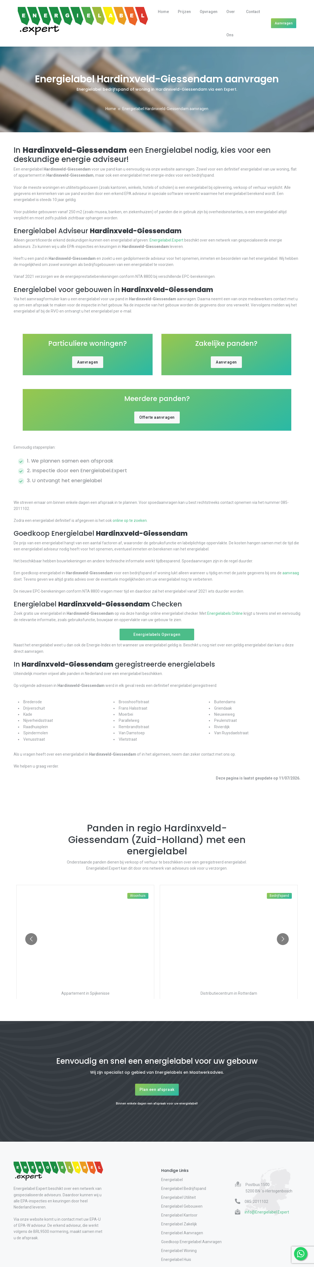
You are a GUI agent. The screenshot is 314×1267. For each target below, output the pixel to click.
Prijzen (184, 11)
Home (163, 11)
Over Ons (230, 23)
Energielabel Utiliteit (178, 1197)
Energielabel (172, 1179)
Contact (253, 11)
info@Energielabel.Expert (267, 1212)
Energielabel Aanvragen (182, 1233)
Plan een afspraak (157, 1089)
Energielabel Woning (179, 1250)
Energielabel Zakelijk (179, 1224)
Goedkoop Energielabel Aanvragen (191, 1242)
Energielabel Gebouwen (181, 1206)
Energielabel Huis (176, 1259)
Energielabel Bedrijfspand (183, 1188)
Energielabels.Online (225, 613)
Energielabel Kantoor (179, 1215)
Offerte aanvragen (157, 417)
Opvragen (208, 11)
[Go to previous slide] (31, 939)
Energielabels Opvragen (156, 634)
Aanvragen (284, 23)
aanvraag (290, 573)
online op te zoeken (129, 520)
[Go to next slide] (283, 939)
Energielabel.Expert (166, 240)
